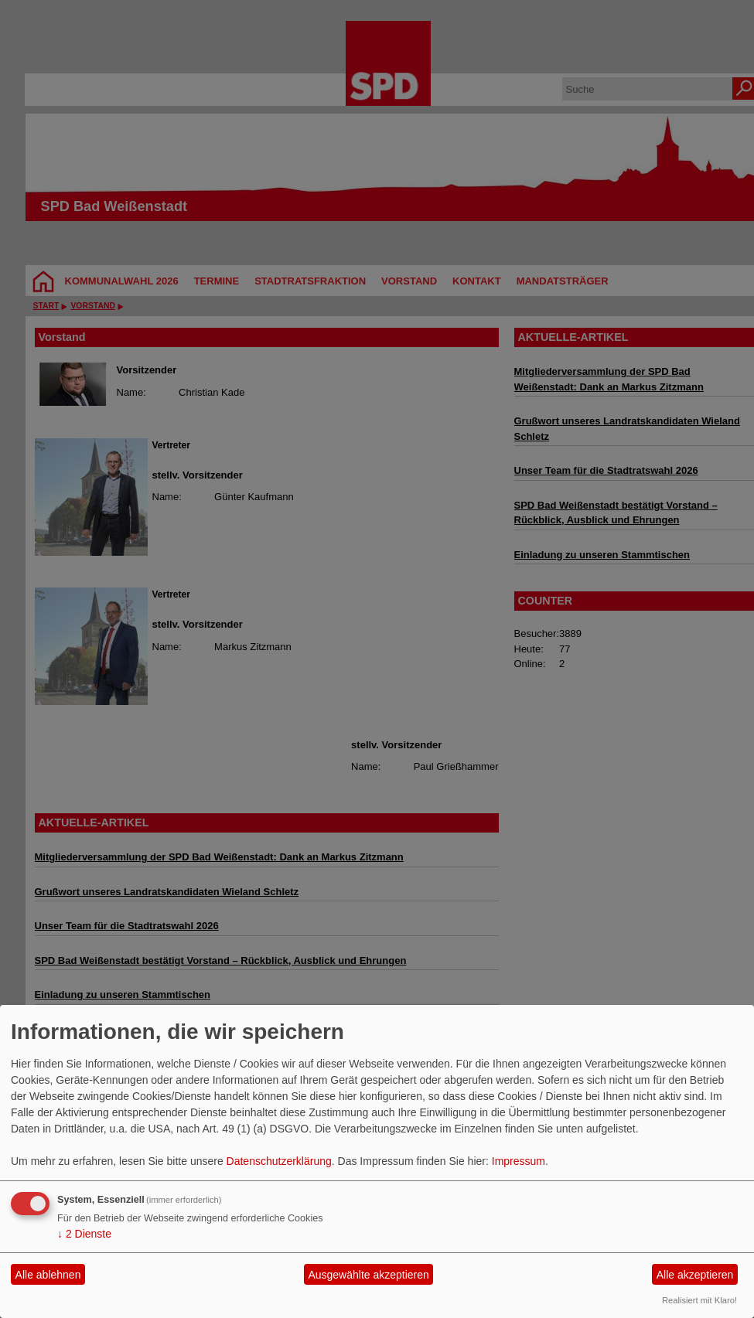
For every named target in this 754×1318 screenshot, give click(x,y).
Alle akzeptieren (695, 1275)
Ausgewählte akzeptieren (368, 1275)
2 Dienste (84, 1234)
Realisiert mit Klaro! (699, 1300)
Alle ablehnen (48, 1275)
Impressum (518, 1161)
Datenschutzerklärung (279, 1161)
